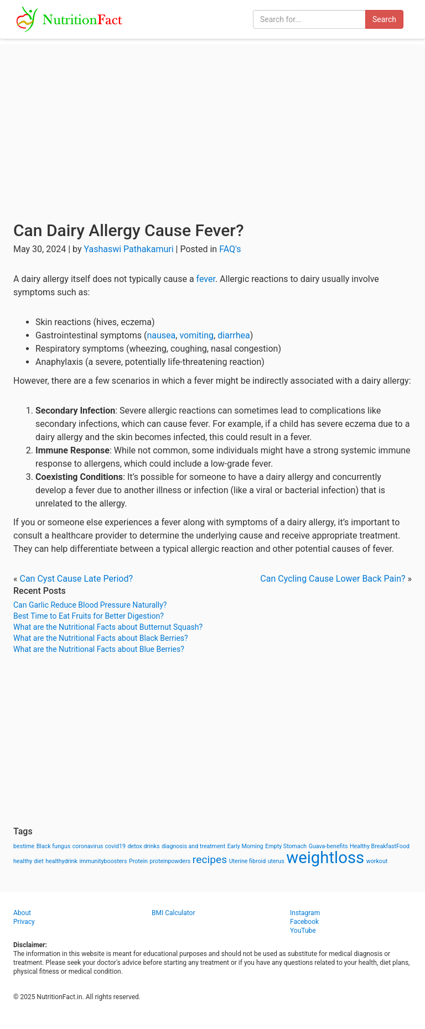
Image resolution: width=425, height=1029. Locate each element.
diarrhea (233, 335)
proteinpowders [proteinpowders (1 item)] (169, 861)
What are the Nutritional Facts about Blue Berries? (98, 649)
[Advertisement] (212, 121)
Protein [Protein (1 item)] (138, 861)
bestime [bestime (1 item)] (23, 846)
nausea (161, 335)
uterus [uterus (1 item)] (276, 861)
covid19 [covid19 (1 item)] (115, 846)
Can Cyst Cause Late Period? (76, 578)
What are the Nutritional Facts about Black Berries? (100, 638)
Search (384, 19)
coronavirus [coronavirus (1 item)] (87, 846)
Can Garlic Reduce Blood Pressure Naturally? (90, 604)
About (22, 913)
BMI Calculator (173, 913)
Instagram (305, 913)
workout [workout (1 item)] (377, 861)
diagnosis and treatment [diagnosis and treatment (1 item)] (193, 846)
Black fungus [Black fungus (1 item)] (53, 846)
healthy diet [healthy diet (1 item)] (28, 861)
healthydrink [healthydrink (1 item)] (61, 861)
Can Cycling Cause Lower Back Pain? (332, 578)
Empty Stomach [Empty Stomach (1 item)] (286, 846)
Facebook (304, 922)
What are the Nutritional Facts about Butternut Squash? (108, 627)
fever (205, 279)
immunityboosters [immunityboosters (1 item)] (103, 861)
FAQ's (230, 249)
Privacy (24, 922)
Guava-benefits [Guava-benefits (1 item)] (328, 846)
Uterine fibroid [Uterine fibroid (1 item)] (247, 861)
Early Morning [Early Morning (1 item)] (245, 846)
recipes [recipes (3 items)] (210, 859)
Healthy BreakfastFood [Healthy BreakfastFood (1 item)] (380, 846)
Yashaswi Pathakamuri (128, 249)
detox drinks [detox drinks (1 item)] (144, 846)
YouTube (303, 930)
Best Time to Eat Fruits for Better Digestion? (88, 616)
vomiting (196, 335)
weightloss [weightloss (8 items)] (325, 857)
